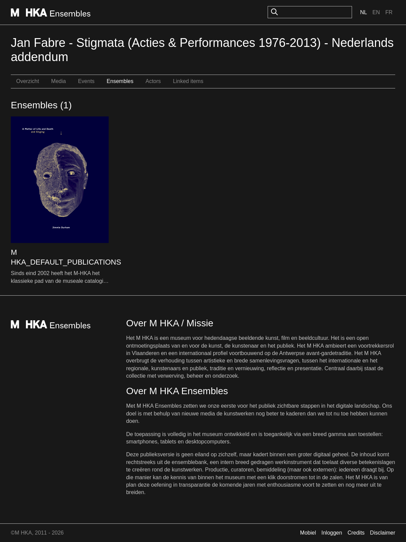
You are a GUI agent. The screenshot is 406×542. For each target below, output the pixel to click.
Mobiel (308, 533)
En (376, 12)
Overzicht (27, 81)
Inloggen (331, 533)
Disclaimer (382, 533)
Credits (356, 533)
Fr (389, 12)
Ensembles (120, 81)
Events (86, 81)
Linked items (188, 81)
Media (58, 81)
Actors (153, 81)
